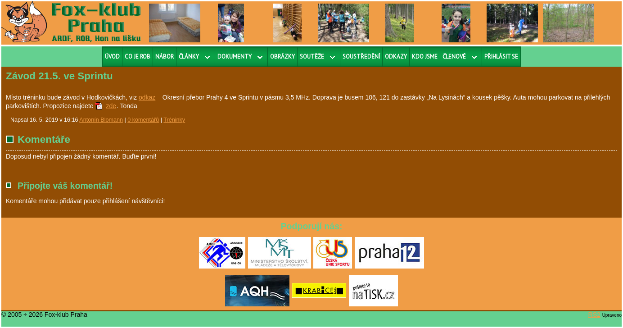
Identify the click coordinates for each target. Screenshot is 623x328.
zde (111, 105)
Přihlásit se (501, 56)
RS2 (594, 314)
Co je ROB (137, 56)
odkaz (147, 97)
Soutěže (312, 56)
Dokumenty (234, 56)
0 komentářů (143, 120)
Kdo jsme (425, 56)
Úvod (112, 56)
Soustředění (361, 56)
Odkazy (396, 56)
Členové (454, 56)
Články (189, 56)
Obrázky (282, 56)
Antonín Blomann (101, 120)
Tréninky (174, 120)
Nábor (164, 56)
